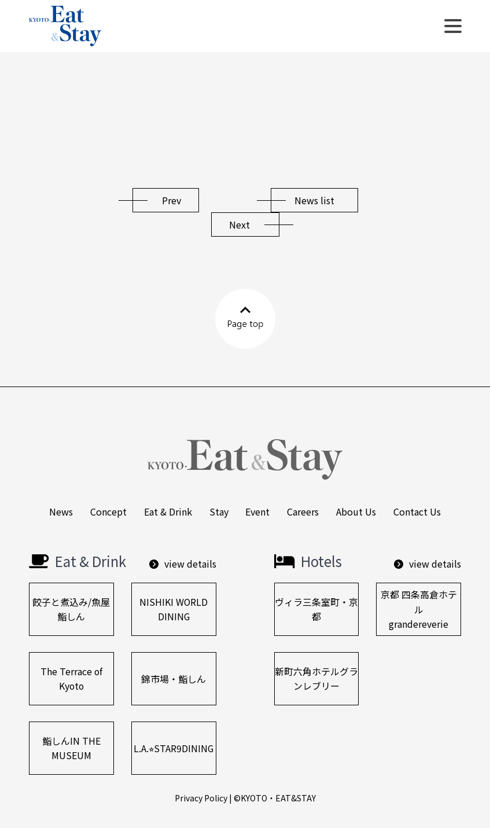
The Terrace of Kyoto (71, 678)
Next (239, 224)
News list (314, 200)
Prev (171, 200)
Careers (303, 511)
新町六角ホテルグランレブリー (316, 678)
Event (258, 511)
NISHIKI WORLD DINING (173, 609)
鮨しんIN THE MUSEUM (71, 748)
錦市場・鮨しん (173, 679)
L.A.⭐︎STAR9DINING (174, 748)
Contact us (417, 511)
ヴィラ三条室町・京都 (316, 609)
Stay (219, 511)
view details (182, 564)
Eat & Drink (168, 511)
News (61, 511)
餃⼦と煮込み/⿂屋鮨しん (71, 609)
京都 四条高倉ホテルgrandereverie (419, 609)
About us (357, 511)
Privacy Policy (201, 798)
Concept (108, 511)
